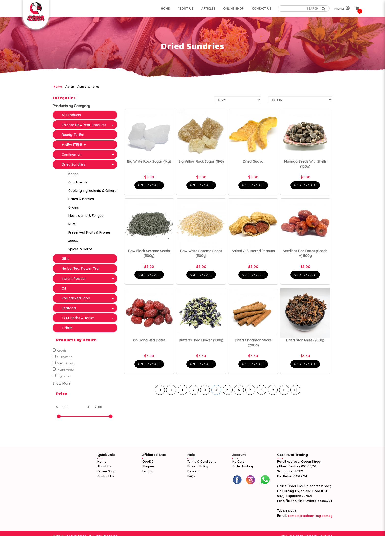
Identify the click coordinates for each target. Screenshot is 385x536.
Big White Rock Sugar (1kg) (149, 161)
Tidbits (67, 328)
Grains (73, 207)
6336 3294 (289, 510)
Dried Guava (253, 161)
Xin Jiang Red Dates (149, 340)
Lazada (147, 471)
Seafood (69, 308)
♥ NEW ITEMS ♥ (74, 144)
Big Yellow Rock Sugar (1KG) (201, 161)
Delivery (193, 471)
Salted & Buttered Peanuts (253, 251)
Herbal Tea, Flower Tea (80, 268)
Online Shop (106, 471)
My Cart (238, 461)
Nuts (72, 224)
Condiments (78, 182)
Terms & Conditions (201, 461)
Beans (73, 174)
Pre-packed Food (76, 298)
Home (58, 86)
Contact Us (105, 476)
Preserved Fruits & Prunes (89, 232)
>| (295, 390)
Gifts (65, 258)
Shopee (148, 466)
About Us (104, 466)
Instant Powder (74, 278)
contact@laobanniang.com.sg (309, 516)
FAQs (191, 476)
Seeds (73, 241)
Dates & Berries (81, 199)
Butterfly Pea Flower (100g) (201, 340)
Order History (242, 466)
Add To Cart (149, 185)
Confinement (72, 154)
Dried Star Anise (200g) (305, 340)
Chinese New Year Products (84, 125)
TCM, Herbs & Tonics (78, 318)
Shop (70, 86)
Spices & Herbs (80, 249)
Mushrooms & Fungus (85, 215)
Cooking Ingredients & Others (92, 190)
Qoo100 (148, 461)
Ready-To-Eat (73, 134)
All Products (71, 115)
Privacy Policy (197, 466)
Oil (64, 288)
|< (160, 390)
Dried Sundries (89, 86)
